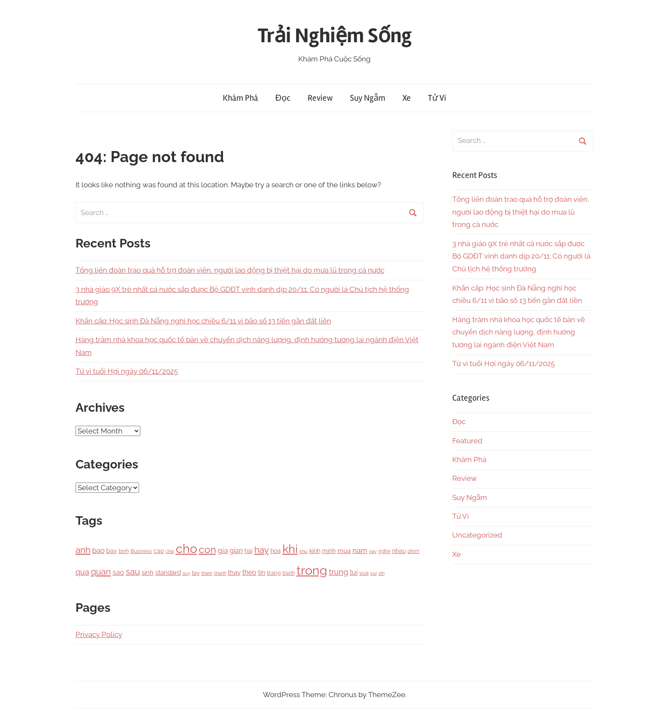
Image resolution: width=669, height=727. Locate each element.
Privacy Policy (99, 634)
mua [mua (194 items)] (344, 550)
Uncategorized (477, 535)
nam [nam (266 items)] (359, 550)
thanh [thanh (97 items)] (220, 573)
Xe (406, 98)
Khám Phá (240, 98)
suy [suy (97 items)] (186, 573)
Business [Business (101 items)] (141, 551)
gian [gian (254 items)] (236, 551)
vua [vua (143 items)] (364, 572)
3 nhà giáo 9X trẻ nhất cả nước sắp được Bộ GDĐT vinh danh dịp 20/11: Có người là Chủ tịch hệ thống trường (521, 256)
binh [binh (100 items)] (124, 551)
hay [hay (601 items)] (261, 550)
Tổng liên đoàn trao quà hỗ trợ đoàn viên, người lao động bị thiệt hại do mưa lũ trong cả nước (230, 270)
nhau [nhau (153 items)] (399, 550)
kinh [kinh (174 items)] (314, 550)
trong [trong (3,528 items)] (312, 570)
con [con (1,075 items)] (207, 549)
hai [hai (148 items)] (248, 550)
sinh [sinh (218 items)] (148, 572)
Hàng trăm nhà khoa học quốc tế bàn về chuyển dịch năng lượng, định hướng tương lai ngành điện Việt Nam (518, 332)
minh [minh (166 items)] (329, 550)
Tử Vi (437, 98)
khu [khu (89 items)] (304, 551)
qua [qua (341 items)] (82, 571)
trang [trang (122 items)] (274, 573)
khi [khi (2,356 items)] (290, 548)
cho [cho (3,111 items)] (186, 548)
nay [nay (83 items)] (373, 551)
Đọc (282, 98)
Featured (467, 440)
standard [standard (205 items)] (168, 572)
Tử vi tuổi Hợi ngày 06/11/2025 (127, 371)
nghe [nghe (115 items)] (384, 551)
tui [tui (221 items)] (354, 572)
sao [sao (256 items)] (118, 572)
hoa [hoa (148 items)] (276, 550)
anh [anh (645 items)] (83, 549)
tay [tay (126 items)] (196, 573)
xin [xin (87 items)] (381, 573)
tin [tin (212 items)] (261, 572)
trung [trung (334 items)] (338, 571)
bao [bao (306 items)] (98, 550)
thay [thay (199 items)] (234, 572)
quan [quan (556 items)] (101, 572)
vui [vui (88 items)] (373, 573)
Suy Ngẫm (367, 98)
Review (320, 98)
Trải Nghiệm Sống (335, 35)
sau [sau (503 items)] (133, 572)
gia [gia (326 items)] (223, 550)
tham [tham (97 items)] (206, 573)
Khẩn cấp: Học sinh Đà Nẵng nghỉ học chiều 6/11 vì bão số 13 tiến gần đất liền (203, 321)
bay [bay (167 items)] (111, 550)
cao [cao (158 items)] (159, 550)
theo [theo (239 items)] (249, 572)
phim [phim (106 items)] (413, 551)
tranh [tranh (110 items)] (288, 573)
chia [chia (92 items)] (170, 551)
